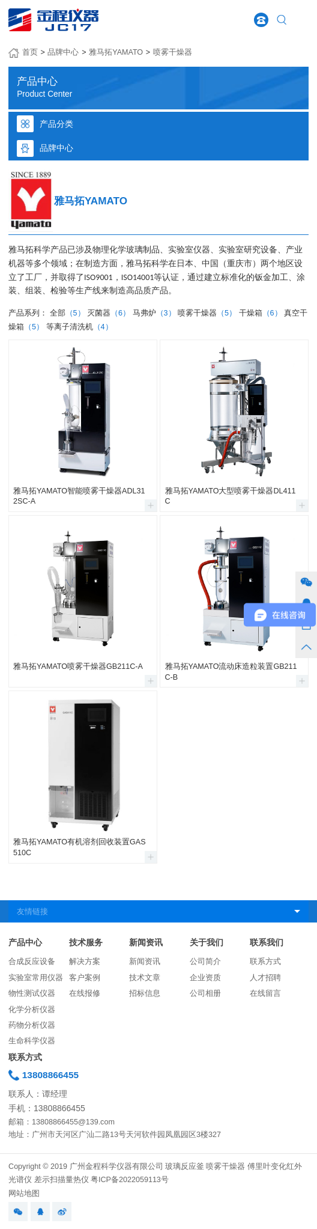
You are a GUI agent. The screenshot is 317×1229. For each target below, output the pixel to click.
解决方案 (84, 961)
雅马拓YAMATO (116, 52)
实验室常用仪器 (35, 978)
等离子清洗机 (79, 327)
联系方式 (265, 961)
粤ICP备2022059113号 (130, 1180)
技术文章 (144, 978)
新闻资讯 (146, 942)
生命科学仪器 (31, 1041)
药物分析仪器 (31, 1025)
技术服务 (86, 942)
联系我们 (266, 942)
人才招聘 (265, 978)
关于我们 (206, 942)
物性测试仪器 (31, 993)
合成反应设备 (31, 961)
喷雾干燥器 (172, 52)
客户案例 (84, 978)
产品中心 (25, 942)
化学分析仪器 (31, 1009)
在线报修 (84, 993)
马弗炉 (154, 313)
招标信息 (144, 993)
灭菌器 (108, 313)
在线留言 (265, 993)
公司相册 (205, 993)
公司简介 (205, 961)
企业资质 (205, 978)
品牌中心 (63, 52)
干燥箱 (260, 313)
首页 (30, 52)
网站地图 (24, 1193)
